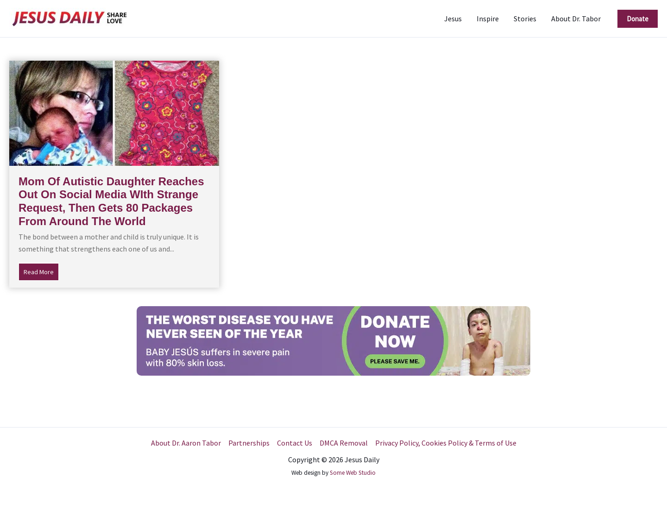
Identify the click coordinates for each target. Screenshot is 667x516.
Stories (525, 18)
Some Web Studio (353, 473)
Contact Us (294, 442)
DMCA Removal (344, 442)
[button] (637, 19)
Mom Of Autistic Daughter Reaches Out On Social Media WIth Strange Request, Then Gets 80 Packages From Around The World (111, 201)
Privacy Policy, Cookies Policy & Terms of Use (445, 442)
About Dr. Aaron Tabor (186, 442)
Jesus (453, 18)
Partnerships (249, 442)
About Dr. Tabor (576, 18)
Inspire (488, 18)
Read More (41, 271)
